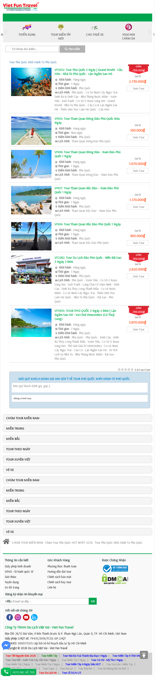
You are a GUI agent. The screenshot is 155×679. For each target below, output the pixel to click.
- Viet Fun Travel (57, 648)
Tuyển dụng (12, 582)
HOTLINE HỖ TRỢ (24, 672)
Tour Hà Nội (30, 668)
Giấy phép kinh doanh (18, 566)
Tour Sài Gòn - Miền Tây (119, 664)
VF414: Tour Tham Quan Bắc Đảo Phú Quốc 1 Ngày (87, 224)
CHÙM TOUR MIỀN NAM (27, 542)
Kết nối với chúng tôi (18, 610)
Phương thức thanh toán (61, 566)
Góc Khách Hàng (58, 560)
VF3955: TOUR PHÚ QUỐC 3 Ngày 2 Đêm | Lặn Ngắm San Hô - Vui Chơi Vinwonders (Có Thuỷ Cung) (85, 315)
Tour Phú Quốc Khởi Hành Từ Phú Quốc (33, 62)
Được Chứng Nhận (114, 560)
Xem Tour (139, 88)
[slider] (125, 369)
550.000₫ (137, 130)
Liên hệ (51, 587)
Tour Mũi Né (85, 668)
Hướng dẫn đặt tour (59, 571)
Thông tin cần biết (16, 560)
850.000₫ (137, 235)
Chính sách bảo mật (59, 577)
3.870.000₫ (137, 322)
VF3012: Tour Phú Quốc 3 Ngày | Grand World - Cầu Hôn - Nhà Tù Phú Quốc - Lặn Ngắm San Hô (88, 72)
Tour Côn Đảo (13, 668)
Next (149, 32)
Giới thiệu (10, 577)
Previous (6, 32)
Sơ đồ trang (12, 587)
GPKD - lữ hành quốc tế (19, 571)
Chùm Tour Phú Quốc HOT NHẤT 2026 (69, 542)
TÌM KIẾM (72, 49)
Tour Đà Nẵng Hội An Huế (111, 668)
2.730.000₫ (137, 81)
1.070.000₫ (137, 163)
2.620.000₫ (137, 269)
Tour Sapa (48, 668)
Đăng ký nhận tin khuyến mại (24, 594)
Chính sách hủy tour (59, 582)
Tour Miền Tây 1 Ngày (74, 660)
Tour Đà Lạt (66, 668)
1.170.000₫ (137, 199)
